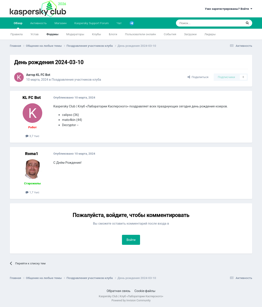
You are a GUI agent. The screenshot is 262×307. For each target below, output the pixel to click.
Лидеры (210, 34)
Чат (119, 23)
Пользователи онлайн (140, 34)
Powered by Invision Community (131, 300)
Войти (131, 240)
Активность (38, 23)
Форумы (52, 34)
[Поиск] (199, 23)
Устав (34, 34)
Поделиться (198, 77)
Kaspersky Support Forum (91, 23)
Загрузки (190, 34)
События (170, 34)
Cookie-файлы (144, 291)
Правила (16, 34)
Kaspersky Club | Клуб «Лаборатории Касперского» (131, 296)
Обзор (18, 25)
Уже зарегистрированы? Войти (228, 8)
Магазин (60, 23)
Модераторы (75, 34)
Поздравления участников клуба (76, 80)
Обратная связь (118, 291)
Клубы (96, 34)
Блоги (113, 34)
